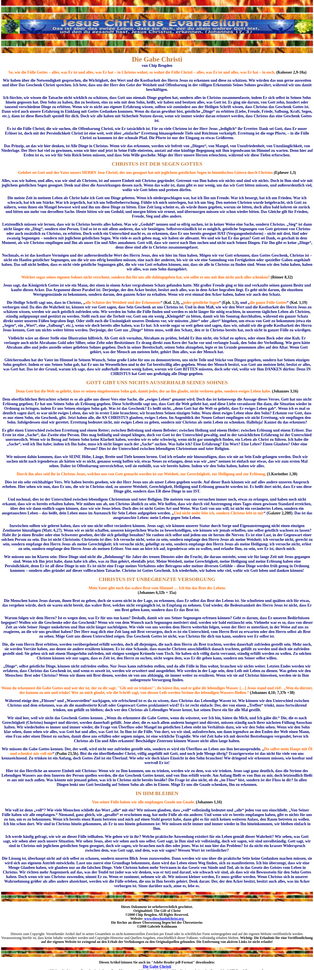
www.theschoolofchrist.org (164, 918)
